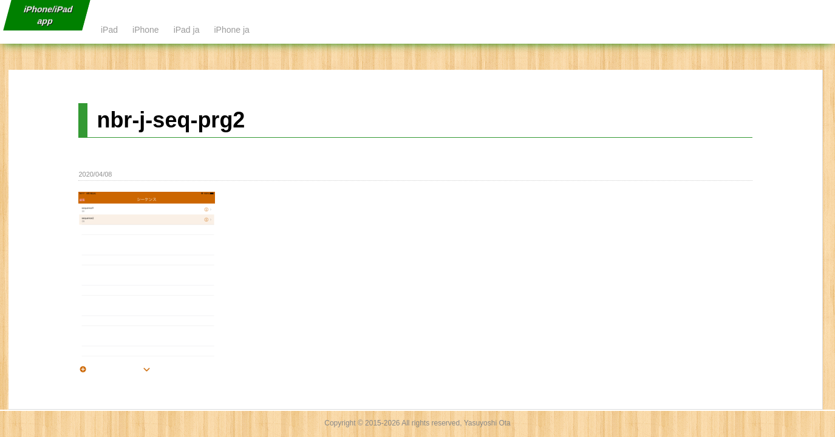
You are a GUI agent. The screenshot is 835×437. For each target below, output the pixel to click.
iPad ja (187, 30)
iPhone (145, 30)
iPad (109, 30)
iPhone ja (231, 30)
